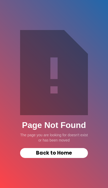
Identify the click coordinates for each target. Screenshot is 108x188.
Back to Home (54, 152)
